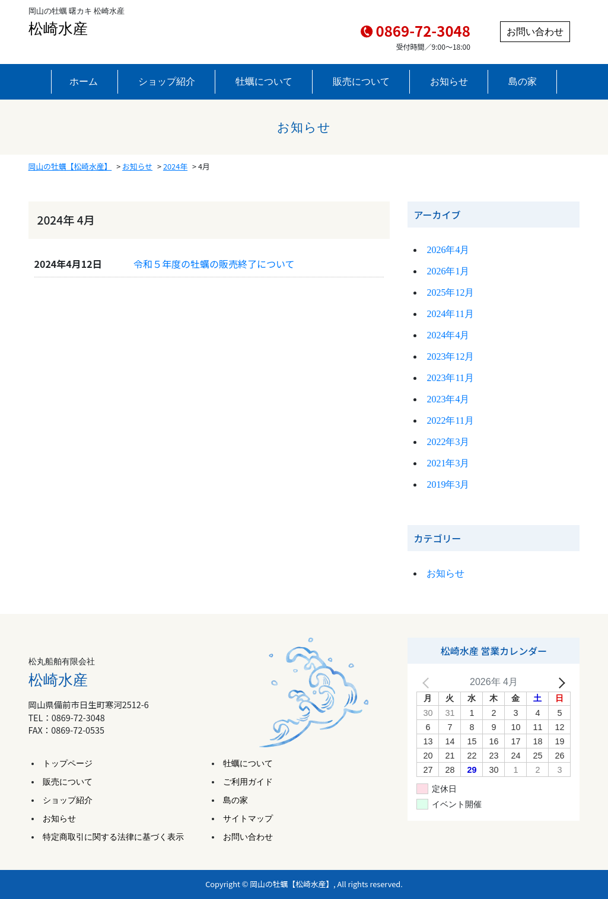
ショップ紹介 (166, 81)
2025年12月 (450, 292)
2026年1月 (447, 271)
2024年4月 (447, 335)
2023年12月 (450, 356)
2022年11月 (449, 420)
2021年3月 (447, 463)
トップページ (68, 763)
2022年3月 (447, 442)
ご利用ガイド (248, 782)
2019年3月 (447, 484)
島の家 (522, 81)
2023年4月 (447, 399)
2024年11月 (449, 314)
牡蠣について (263, 81)
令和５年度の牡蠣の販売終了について (214, 264)
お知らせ (449, 81)
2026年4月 (447, 250)
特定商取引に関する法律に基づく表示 (113, 837)
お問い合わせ (535, 32)
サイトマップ (248, 818)
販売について (361, 81)
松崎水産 (58, 29)
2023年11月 (449, 378)
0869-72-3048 (423, 30)
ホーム (83, 81)
